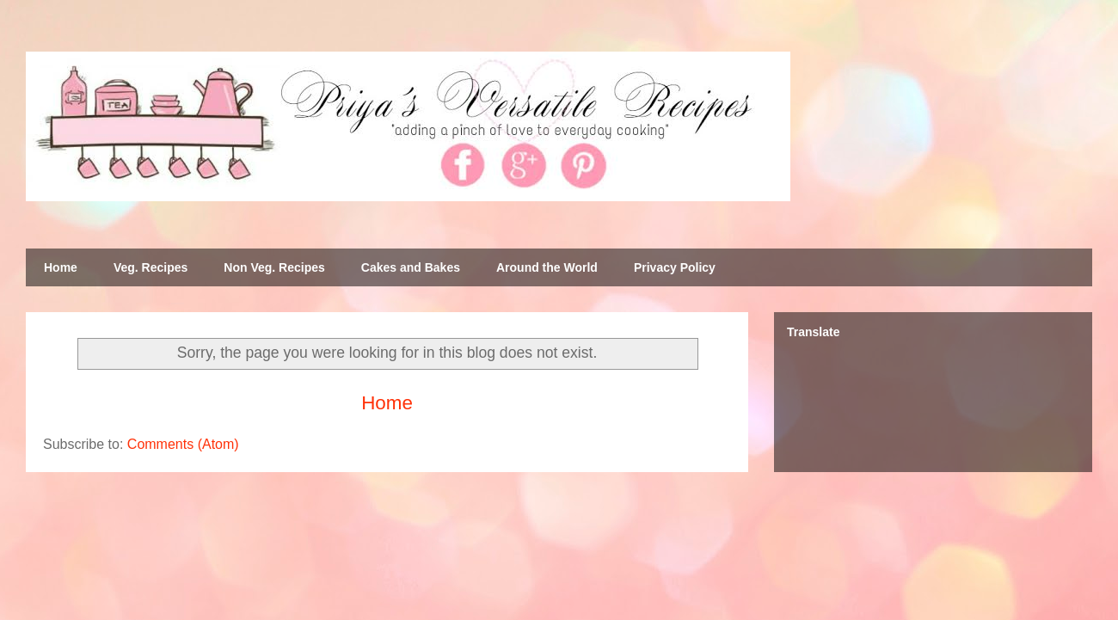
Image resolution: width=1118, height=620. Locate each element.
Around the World (547, 267)
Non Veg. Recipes (274, 267)
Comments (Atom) (183, 444)
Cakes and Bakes (410, 267)
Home (60, 267)
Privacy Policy (675, 267)
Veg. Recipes (150, 267)
